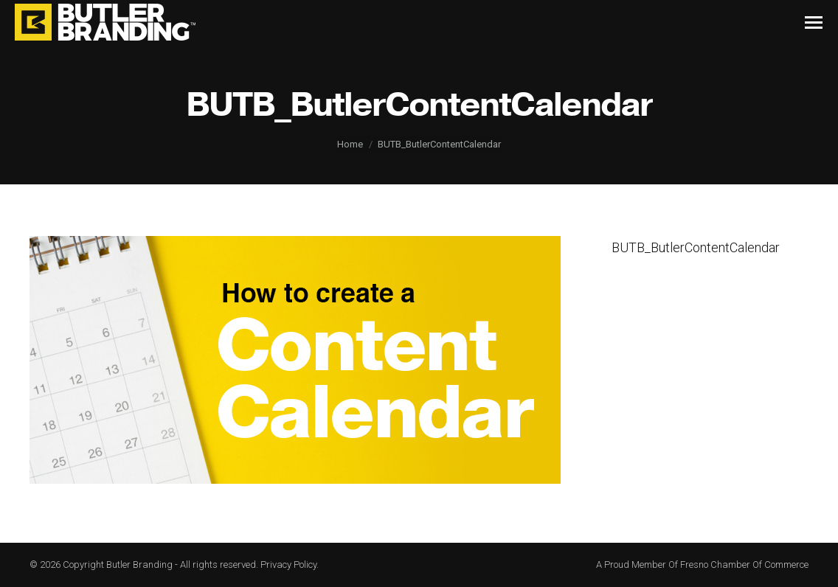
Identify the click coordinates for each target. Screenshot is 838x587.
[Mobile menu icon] (813, 22)
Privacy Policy (288, 564)
